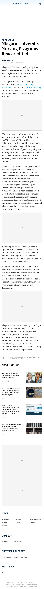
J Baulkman (8, 60)
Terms (11, 586)
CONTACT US (18, 542)
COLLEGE (32, 522)
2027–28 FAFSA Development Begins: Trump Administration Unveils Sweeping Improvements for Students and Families (11, 409)
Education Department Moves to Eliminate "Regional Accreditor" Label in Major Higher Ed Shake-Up (11, 427)
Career (18, 522)
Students (19, 519)
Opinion (4, 525)
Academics (8, 39)
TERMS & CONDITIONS (20, 557)
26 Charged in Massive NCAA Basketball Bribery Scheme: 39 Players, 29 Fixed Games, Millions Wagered (11, 391)
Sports (4, 522)
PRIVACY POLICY (7, 557)
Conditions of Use (21, 586)
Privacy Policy (33, 586)
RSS (3, 572)
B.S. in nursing (34, 87)
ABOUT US (5, 542)
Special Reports (35, 519)
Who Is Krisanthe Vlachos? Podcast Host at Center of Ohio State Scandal (10, 375)
